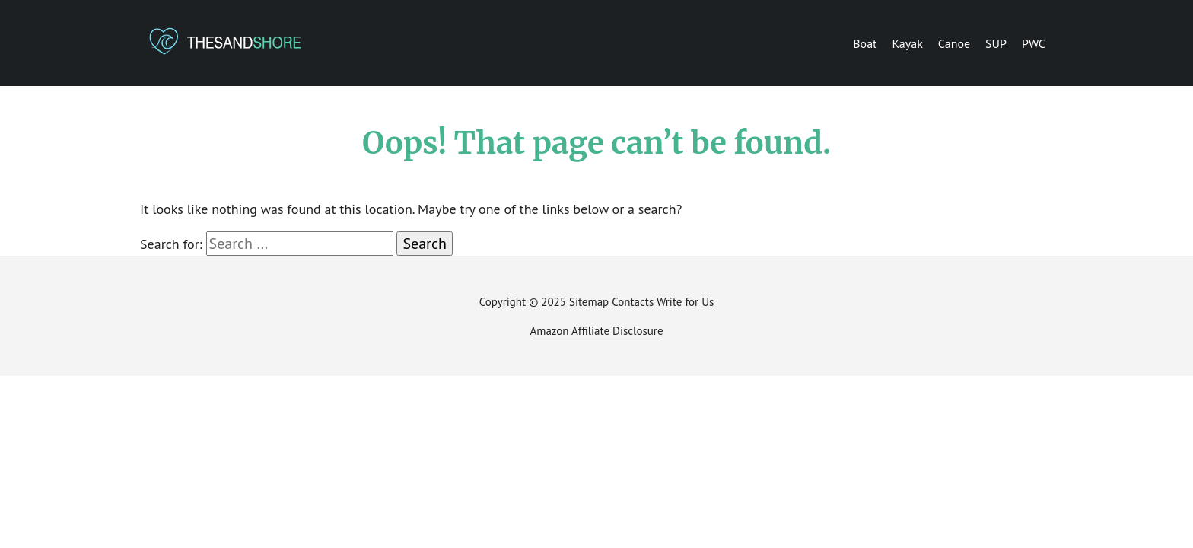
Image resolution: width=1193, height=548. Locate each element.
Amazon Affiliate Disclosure (596, 330)
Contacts (633, 302)
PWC (1033, 43)
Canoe (954, 43)
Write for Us (685, 302)
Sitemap (589, 302)
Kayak (907, 43)
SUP (996, 43)
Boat (864, 43)
